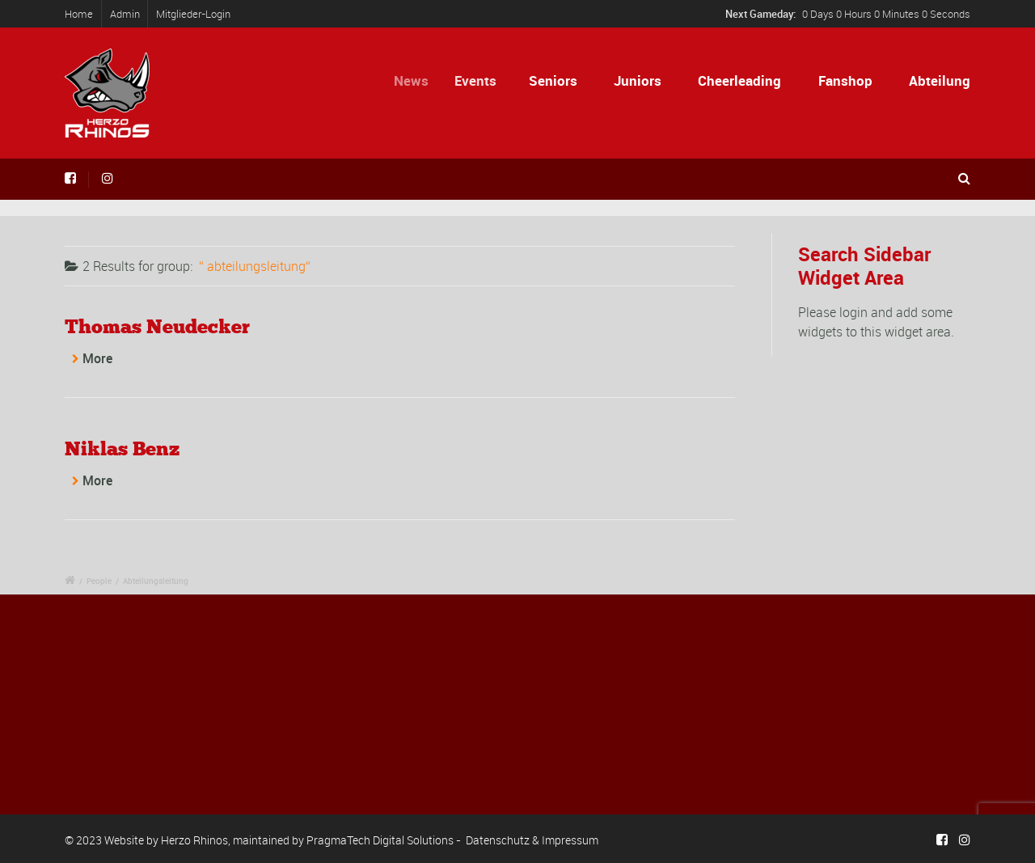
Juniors (637, 80)
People (99, 580)
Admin (125, 13)
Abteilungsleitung (155, 580)
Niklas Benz (122, 448)
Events (480, 80)
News (417, 80)
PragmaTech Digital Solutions (380, 840)
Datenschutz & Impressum (532, 840)
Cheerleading (739, 80)
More (97, 358)
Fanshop (845, 80)
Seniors (554, 80)
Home (79, 13)
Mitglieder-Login (193, 13)
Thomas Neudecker (157, 326)
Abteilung (939, 80)
